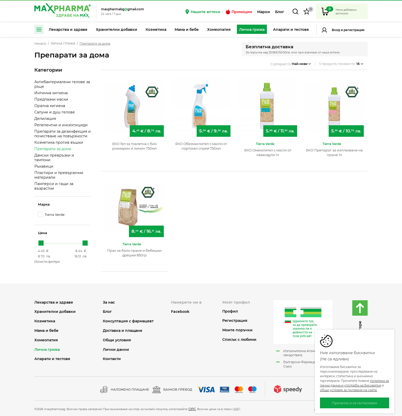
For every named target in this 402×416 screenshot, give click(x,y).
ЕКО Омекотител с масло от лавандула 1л (267, 150)
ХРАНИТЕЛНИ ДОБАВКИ (55, 311)
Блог (279, 11)
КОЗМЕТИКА (44, 321)
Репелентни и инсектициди (61, 125)
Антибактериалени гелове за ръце (62, 84)
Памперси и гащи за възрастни (53, 186)
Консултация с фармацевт (128, 321)
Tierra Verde (51, 214)
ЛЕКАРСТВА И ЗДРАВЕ (53, 302)
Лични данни (116, 349)
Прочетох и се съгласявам (354, 403)
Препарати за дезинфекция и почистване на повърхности (62, 133)
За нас (109, 302)
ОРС (192, 409)
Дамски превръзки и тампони (54, 157)
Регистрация (353, 30)
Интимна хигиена (51, 93)
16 (359, 62)
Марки (263, 11)
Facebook (180, 311)
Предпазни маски (51, 99)
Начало (40, 43)
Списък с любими (239, 339)
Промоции (238, 11)
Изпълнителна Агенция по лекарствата (304, 353)
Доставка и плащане (122, 330)
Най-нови (301, 62)
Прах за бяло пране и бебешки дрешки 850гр (134, 250)
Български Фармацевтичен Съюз (304, 364)
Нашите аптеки (202, 11)
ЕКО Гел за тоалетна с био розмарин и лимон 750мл (134, 144)
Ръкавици (43, 166)
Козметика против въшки (58, 142)
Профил (230, 311)
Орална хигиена (49, 105)
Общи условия (117, 340)
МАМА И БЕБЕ (46, 330)
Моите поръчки (237, 330)
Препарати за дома (52, 149)
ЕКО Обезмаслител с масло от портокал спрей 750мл (201, 144)
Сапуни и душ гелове (54, 112)
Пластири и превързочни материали (58, 175)
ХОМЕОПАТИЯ (46, 340)
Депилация (45, 118)
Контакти (112, 359)
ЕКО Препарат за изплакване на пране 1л (334, 150)
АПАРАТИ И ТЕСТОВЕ (52, 359)
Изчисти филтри (47, 262)
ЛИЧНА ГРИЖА (63, 43)
